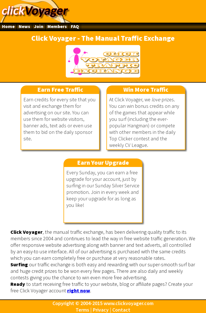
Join (38, 26)
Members (57, 26)
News (24, 26)
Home (8, 26)
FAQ (75, 26)
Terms (82, 309)
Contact (121, 309)
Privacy (101, 309)
